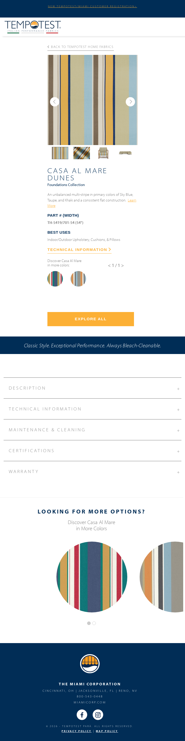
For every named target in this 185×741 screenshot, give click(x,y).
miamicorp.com (90, 702)
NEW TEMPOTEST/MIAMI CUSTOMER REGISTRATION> (92, 6)
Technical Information (95, 408)
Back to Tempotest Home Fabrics (80, 47)
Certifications (95, 450)
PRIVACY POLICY (76, 731)
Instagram (97, 714)
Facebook (82, 714)
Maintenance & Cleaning (95, 429)
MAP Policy (107, 731)
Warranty (95, 471)
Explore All (91, 319)
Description (95, 387)
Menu (172, 26)
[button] (54, 101)
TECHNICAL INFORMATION (79, 249)
